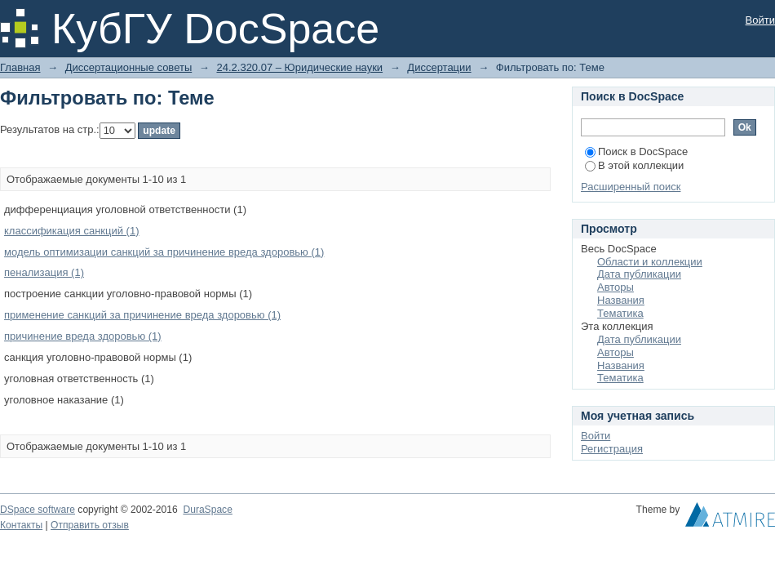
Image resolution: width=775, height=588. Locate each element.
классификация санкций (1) (72, 231)
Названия (620, 300)
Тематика (620, 313)
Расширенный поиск (630, 186)
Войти (760, 20)
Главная (20, 67)
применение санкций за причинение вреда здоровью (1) (142, 315)
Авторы (615, 287)
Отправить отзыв (90, 525)
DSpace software (37, 509)
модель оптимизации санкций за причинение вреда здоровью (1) (164, 252)
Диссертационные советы (129, 67)
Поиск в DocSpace (636, 151)
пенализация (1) (44, 272)
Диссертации (439, 67)
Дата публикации (639, 274)
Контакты (21, 525)
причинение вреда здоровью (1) (83, 336)
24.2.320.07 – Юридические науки (299, 67)
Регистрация (612, 449)
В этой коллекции (634, 165)
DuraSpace (207, 509)
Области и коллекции (649, 262)
